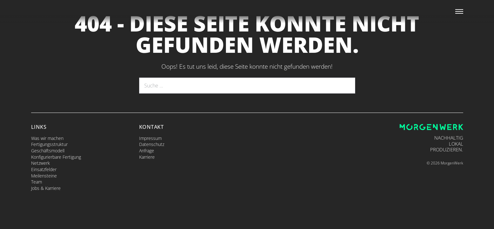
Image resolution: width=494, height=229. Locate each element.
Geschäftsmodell (47, 151)
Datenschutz (151, 144)
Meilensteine (44, 176)
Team (36, 182)
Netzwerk (40, 163)
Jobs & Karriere (46, 188)
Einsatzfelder (44, 169)
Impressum (150, 138)
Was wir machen (47, 138)
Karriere (147, 157)
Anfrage (146, 151)
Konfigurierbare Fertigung (56, 157)
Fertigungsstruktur (49, 144)
